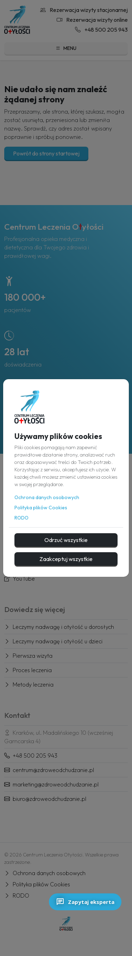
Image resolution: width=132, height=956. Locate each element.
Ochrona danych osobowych (46, 497)
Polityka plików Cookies (40, 507)
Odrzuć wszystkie (66, 539)
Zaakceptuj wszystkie (66, 558)
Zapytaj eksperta (85, 902)
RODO (21, 518)
